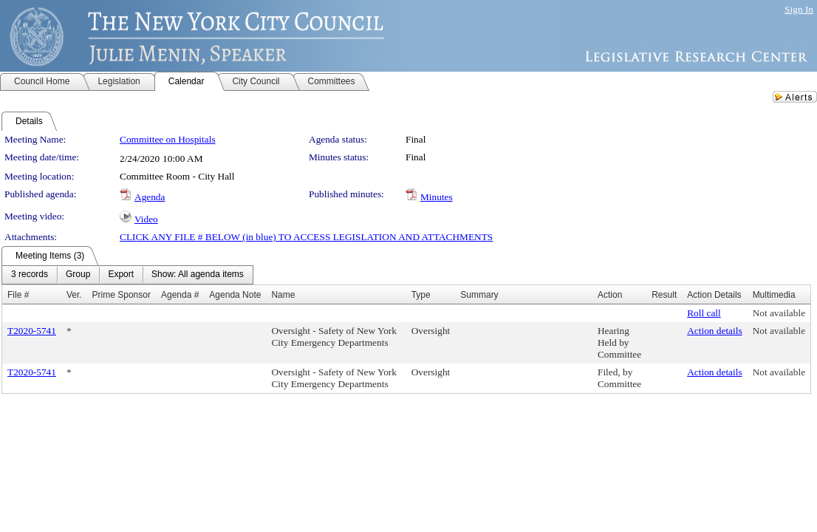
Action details (714, 330)
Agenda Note (235, 295)
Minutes (436, 196)
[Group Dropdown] (78, 275)
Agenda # (180, 295)
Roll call (704, 312)
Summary (479, 295)
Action (610, 295)
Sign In (798, 9)
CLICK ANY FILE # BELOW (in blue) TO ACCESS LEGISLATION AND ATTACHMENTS (306, 236)
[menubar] (127, 274)
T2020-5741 (31, 330)
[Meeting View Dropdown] (198, 275)
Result (664, 295)
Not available (779, 312)
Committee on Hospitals (168, 139)
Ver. (74, 295)
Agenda (149, 196)
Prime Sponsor (121, 295)
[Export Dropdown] (121, 275)
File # (18, 295)
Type (421, 295)
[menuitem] (29, 275)
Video (146, 219)
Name (283, 295)
